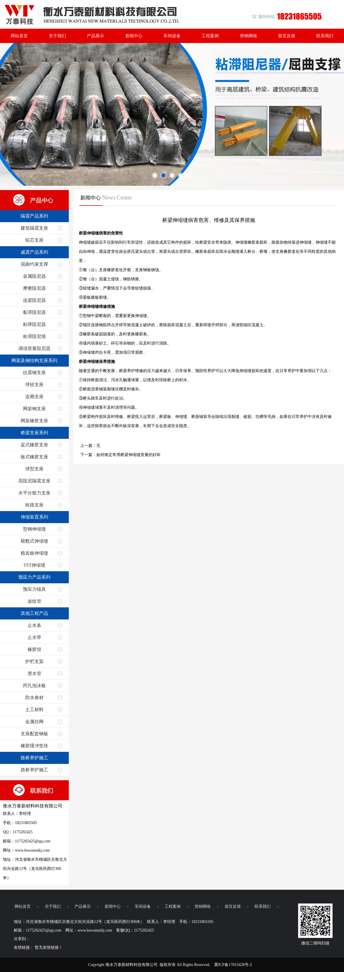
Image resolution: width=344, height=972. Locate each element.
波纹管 (34, 601)
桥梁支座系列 (34, 432)
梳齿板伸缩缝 (34, 553)
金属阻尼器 (34, 276)
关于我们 (57, 36)
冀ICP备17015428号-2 (233, 965)
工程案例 (210, 36)
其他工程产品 (34, 613)
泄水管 (34, 673)
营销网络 (248, 36)
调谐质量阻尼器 (34, 348)
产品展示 (95, 36)
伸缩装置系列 (34, 517)
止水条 (34, 625)
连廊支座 (34, 396)
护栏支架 (34, 661)
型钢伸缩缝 (34, 529)
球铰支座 (34, 384)
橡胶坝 (34, 649)
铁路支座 (34, 504)
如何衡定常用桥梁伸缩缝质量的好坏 (128, 455)
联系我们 (324, 36)
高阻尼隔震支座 (34, 480)
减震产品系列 (34, 252)
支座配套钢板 (34, 733)
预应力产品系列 (34, 577)
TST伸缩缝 (34, 565)
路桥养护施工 (34, 757)
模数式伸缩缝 (34, 541)
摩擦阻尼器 (34, 288)
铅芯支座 (34, 240)
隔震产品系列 (34, 216)
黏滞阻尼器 (34, 312)
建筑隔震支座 (34, 228)
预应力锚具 (34, 589)
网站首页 (19, 36)
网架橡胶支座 (34, 420)
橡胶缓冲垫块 (34, 745)
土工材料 (34, 709)
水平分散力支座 (34, 492)
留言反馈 (286, 36)
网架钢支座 (34, 408)
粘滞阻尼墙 (34, 336)
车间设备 (172, 36)
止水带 (34, 637)
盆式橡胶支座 (34, 444)
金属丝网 (34, 721)
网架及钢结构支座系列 (34, 360)
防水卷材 (34, 697)
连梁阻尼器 (34, 300)
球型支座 (34, 468)
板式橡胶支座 (34, 456)
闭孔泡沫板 (34, 685)
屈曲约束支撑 (34, 264)
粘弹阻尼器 (34, 324)
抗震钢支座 (34, 372)
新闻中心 (133, 36)
